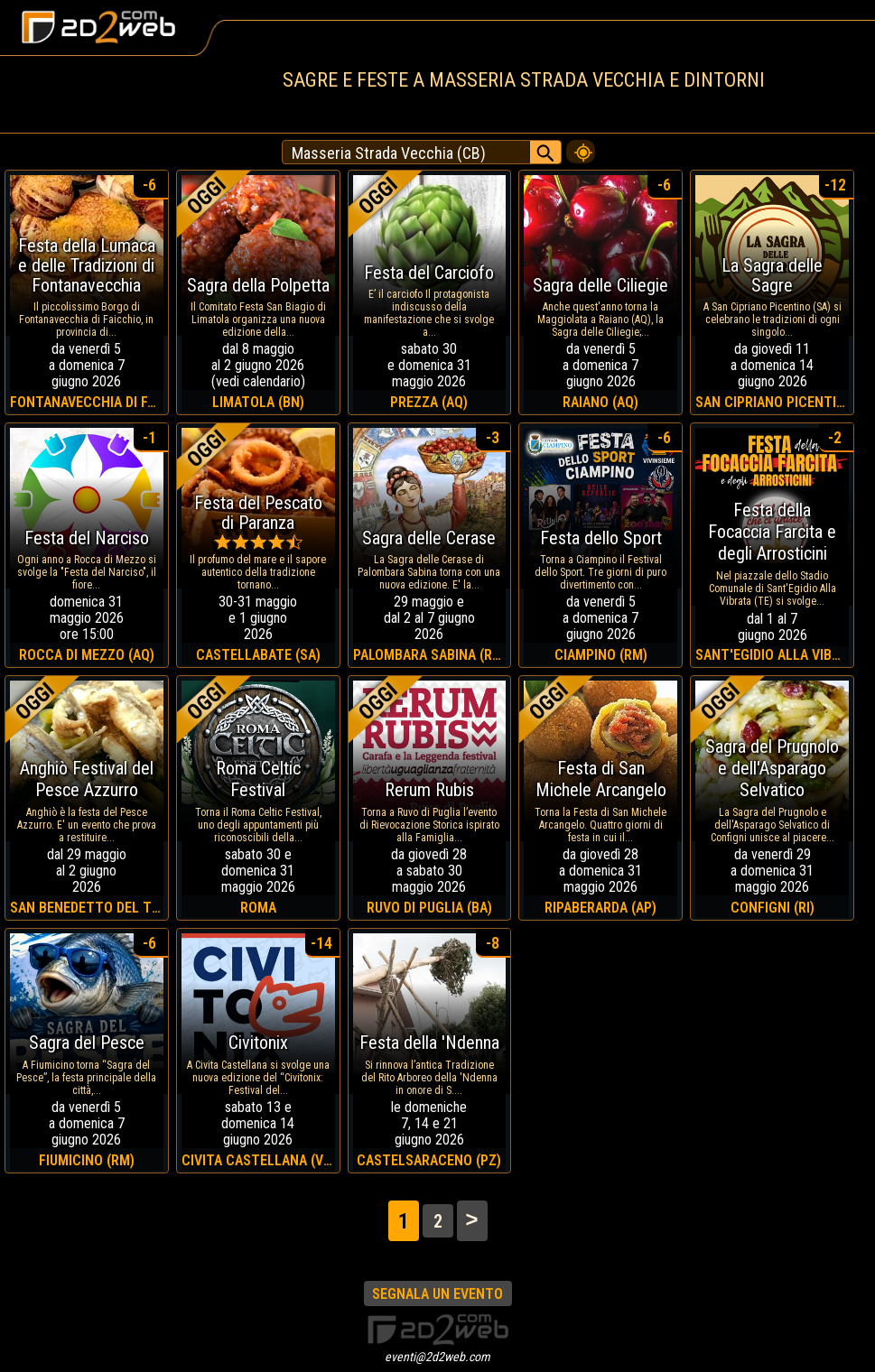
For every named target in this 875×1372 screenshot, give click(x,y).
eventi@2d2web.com (437, 1356)
